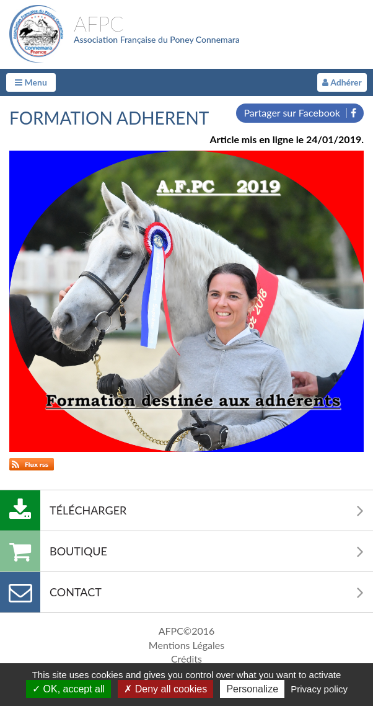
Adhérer (342, 82)
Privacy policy (319, 689)
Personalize (252, 689)
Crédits (186, 658)
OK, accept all (68, 689)
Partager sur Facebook (300, 112)
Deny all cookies (165, 689)
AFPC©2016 (187, 631)
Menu (31, 82)
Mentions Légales (186, 645)
